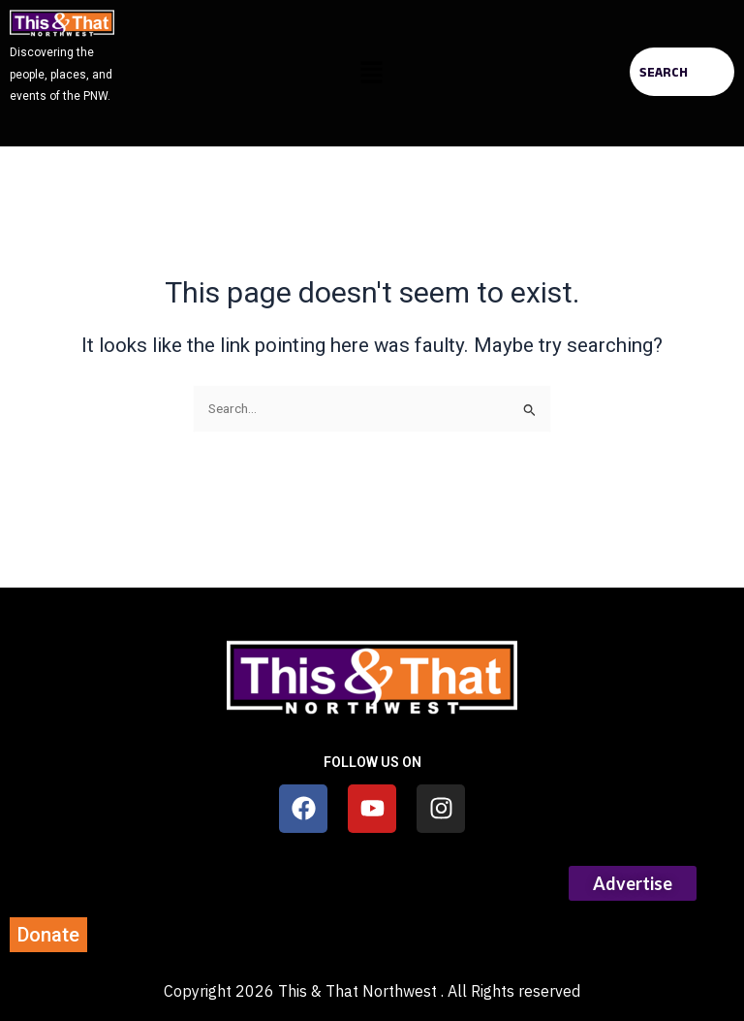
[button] (372, 73)
